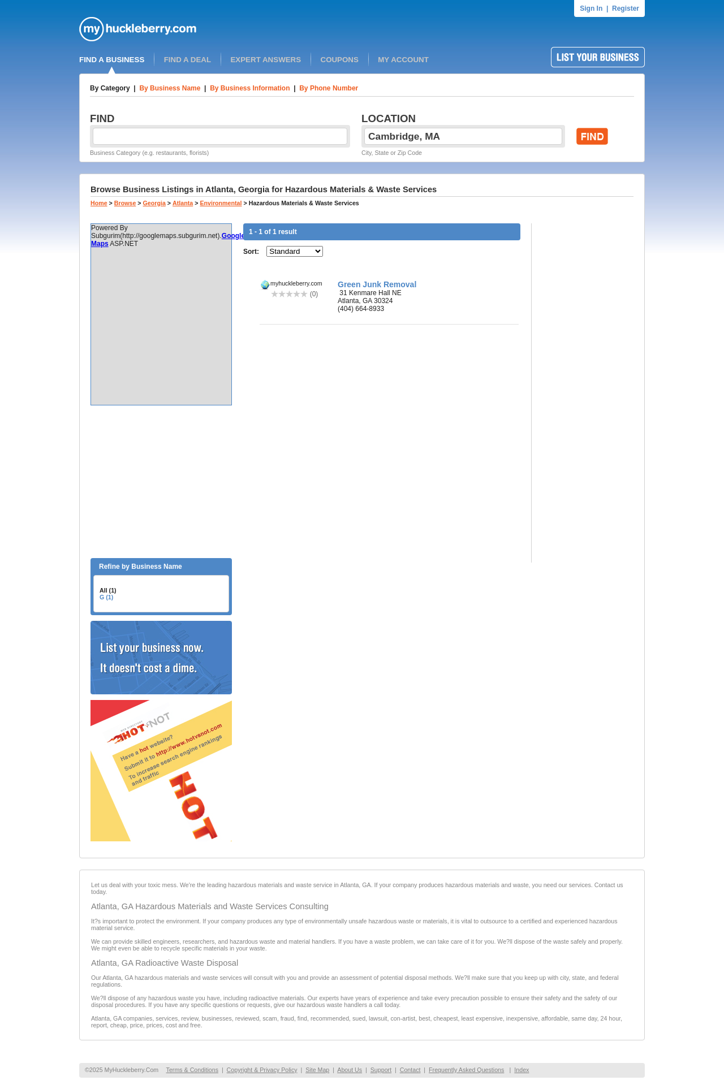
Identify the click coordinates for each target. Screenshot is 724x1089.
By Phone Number (328, 88)
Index (521, 1069)
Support (380, 1069)
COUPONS (340, 59)
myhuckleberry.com (296, 283)
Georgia (154, 203)
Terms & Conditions (192, 1069)
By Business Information (250, 88)
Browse (125, 203)
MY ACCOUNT (403, 59)
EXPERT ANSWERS (265, 59)
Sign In (591, 8)
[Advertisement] (161, 481)
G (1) (106, 597)
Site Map (317, 1069)
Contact (410, 1069)
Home (98, 203)
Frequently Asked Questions (466, 1069)
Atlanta (183, 203)
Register (625, 8)
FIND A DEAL (187, 59)
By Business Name (169, 88)
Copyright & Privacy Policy (262, 1069)
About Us (349, 1069)
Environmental (221, 203)
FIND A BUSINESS (111, 59)
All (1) (108, 590)
